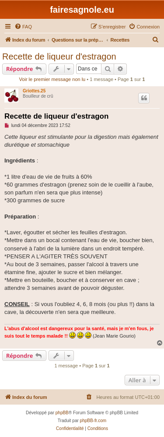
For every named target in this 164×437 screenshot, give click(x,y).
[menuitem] (23, 26)
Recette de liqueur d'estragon (59, 56)
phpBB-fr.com (93, 420)
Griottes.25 (34, 90)
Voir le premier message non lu (52, 79)
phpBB (62, 412)
